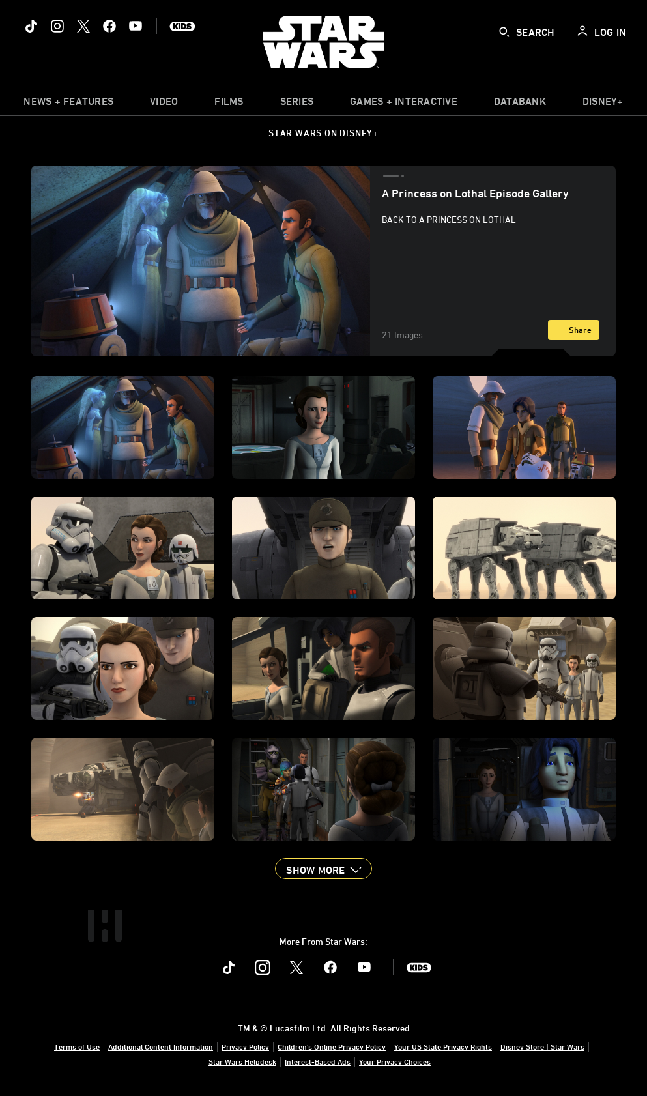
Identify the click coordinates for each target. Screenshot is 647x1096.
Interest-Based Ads (318, 1061)
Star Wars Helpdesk (242, 1061)
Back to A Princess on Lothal (449, 219)
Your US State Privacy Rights (443, 1046)
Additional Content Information (160, 1046)
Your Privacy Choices (395, 1061)
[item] (68, 104)
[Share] (573, 330)
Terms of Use (77, 1046)
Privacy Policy (245, 1046)
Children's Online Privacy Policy (332, 1046)
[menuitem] (164, 104)
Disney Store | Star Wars (542, 1046)
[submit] (504, 32)
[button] (323, 868)
